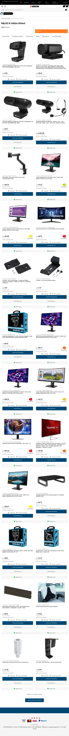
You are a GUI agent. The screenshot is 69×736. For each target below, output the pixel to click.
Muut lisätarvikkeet (57, 36)
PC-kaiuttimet (29, 36)
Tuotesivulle (18, 86)
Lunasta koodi (39, 2)
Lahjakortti (33, 2)
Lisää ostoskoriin (17, 82)
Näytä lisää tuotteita (34, 700)
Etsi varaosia (47, 2)
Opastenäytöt (5, 36)
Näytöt (37, 36)
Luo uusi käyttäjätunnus (55, 2)
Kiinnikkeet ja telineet (17, 36)
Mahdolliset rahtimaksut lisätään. (8, 76)
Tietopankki (26, 2)
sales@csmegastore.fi (54, 727)
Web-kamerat (45, 36)
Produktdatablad (64, 186)
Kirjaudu (65, 2)
